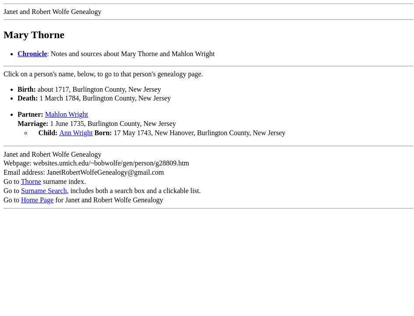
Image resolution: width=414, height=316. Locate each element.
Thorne (31, 180)
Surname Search (44, 190)
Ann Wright (76, 132)
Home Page (37, 199)
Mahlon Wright (66, 114)
